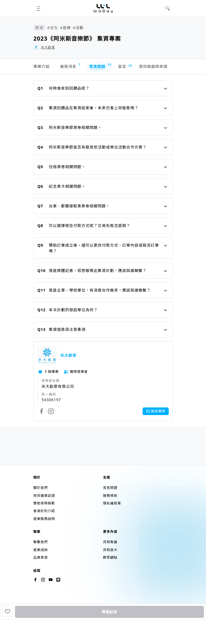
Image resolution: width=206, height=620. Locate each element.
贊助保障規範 (44, 503)
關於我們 (40, 487)
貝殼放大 (110, 550)
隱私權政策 (112, 503)
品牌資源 (40, 557)
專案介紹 (41, 66)
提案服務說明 (44, 518)
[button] (38, 8)
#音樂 (65, 27)
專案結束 (109, 612)
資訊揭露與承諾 (153, 66)
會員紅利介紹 (44, 511)
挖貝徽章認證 (44, 495)
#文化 (52, 27)
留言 (124, 66)
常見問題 (99, 66)
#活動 (78, 27)
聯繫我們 (40, 542)
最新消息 (70, 66)
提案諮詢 (40, 550)
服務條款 (110, 495)
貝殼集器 (110, 542)
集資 (39, 27)
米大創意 (48, 47)
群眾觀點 (110, 557)
